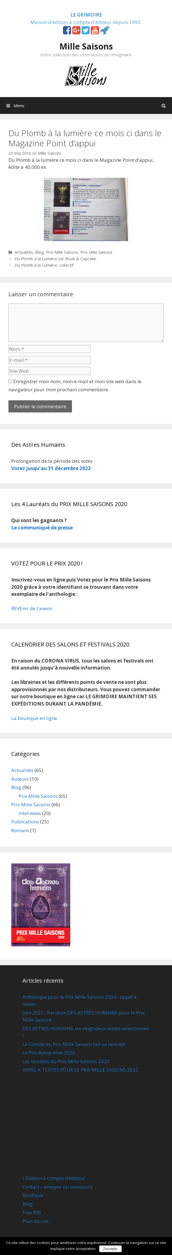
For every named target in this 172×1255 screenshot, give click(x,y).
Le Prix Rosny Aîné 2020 (48, 1052)
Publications (25, 821)
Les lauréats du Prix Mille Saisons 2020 (65, 1061)
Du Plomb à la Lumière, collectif (44, 265)
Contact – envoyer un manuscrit (57, 1187)
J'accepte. (110, 1249)
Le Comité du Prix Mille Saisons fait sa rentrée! (73, 1044)
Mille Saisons (86, 46)
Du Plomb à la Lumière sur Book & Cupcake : (56, 258)
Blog (39, 252)
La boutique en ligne (34, 718)
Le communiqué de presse (42, 527)
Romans (20, 830)
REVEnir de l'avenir (32, 608)
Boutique (32, 1195)
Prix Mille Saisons (62, 252)
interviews (30, 813)
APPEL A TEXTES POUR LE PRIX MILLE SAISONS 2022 (80, 1070)
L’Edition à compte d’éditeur (53, 1178)
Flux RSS (31, 1212)
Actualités (24, 252)
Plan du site (35, 1221)
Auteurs (20, 779)
